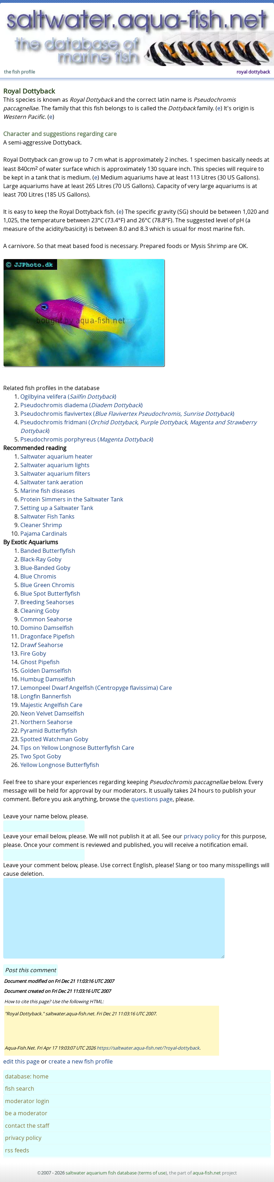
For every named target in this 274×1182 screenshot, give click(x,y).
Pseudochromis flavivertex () (127, 414)
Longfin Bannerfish (45, 696)
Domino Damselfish (46, 628)
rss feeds (17, 1150)
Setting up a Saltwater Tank (56, 508)
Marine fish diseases (47, 491)
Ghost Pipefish (40, 662)
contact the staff (27, 1126)
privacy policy (202, 836)
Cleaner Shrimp (41, 525)
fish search (19, 1088)
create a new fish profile (81, 1061)
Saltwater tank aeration (51, 482)
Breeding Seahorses (47, 602)
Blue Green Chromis (47, 585)
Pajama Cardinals (43, 533)
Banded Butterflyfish (47, 551)
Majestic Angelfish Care (51, 705)
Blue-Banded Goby (45, 568)
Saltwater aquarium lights (55, 465)
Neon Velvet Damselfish (52, 713)
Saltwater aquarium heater (56, 456)
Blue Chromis (38, 576)
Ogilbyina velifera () (68, 396)
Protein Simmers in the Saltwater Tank (71, 499)
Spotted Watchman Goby (54, 739)
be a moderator (26, 1113)
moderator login (27, 1101)
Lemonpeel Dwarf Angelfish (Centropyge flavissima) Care (96, 688)
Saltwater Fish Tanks (47, 516)
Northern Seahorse (46, 722)
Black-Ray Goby (40, 559)
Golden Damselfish (45, 671)
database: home (27, 1076)
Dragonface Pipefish (47, 636)
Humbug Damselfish (47, 679)
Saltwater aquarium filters (55, 474)
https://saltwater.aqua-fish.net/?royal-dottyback (148, 1048)
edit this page (21, 1061)
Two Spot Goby (40, 756)
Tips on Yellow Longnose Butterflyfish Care (77, 748)
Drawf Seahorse (41, 645)
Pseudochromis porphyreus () (86, 439)
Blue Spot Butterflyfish (50, 593)
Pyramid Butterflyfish (48, 730)
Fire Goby (33, 653)
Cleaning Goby (39, 611)
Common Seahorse (46, 619)
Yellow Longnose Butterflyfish (59, 765)
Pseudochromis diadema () (81, 405)
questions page (152, 799)
